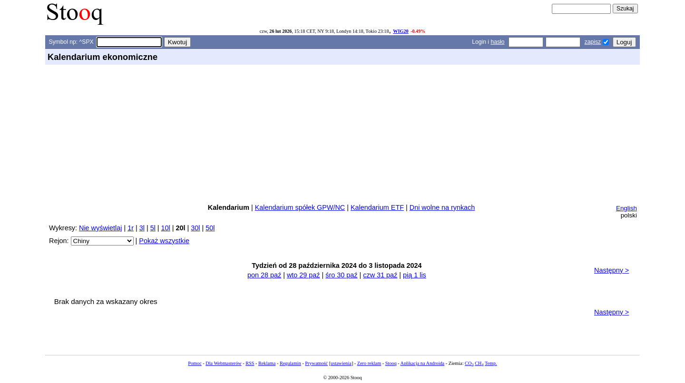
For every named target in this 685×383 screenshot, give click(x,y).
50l (210, 228)
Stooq (391, 363)
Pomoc (194, 363)
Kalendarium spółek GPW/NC (300, 207)
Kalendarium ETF (377, 207)
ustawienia (341, 363)
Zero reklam (369, 363)
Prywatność (316, 363)
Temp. (491, 363)
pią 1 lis (414, 275)
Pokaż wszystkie (164, 241)
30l (195, 228)
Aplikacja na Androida (423, 363)
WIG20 (400, 31)
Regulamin (290, 363)
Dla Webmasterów (223, 363)
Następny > (611, 270)
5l (153, 228)
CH (479, 363)
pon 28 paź (264, 275)
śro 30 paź (341, 275)
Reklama (266, 363)
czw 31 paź (380, 275)
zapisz (593, 42)
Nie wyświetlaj (100, 228)
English (626, 208)
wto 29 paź (303, 275)
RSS (249, 363)
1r (130, 228)
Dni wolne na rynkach (442, 207)
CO (469, 363)
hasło (497, 42)
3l (142, 228)
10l (165, 228)
